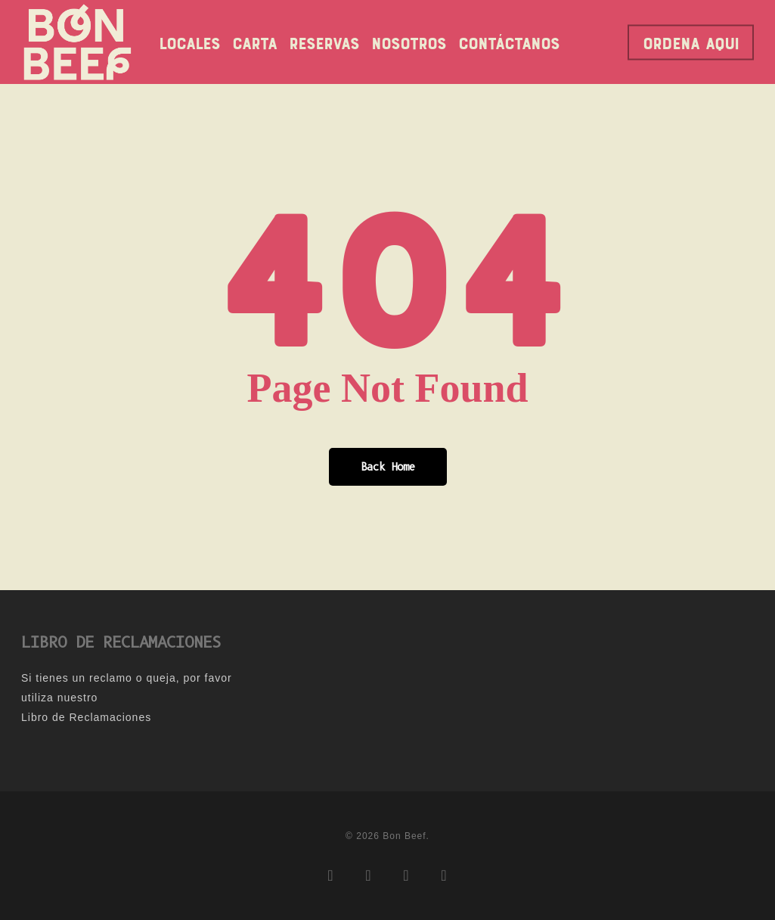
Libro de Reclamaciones (86, 717)
